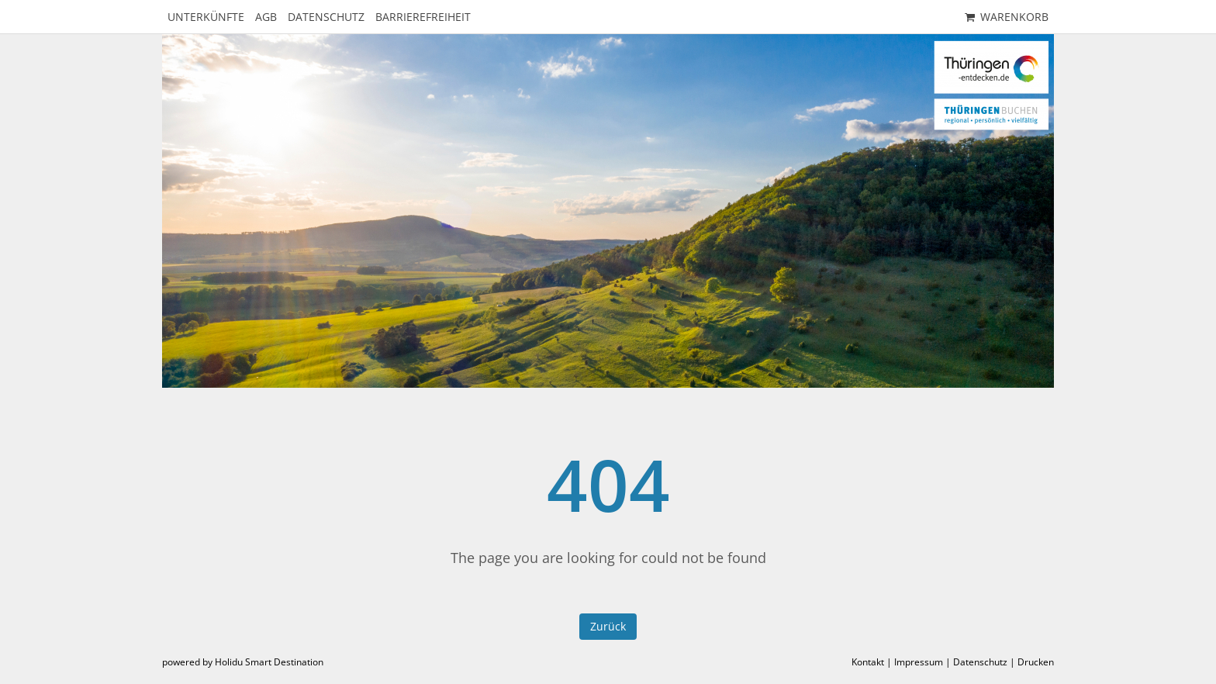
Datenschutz (980, 661)
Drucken (1035, 661)
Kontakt (868, 661)
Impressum (918, 661)
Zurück (608, 626)
